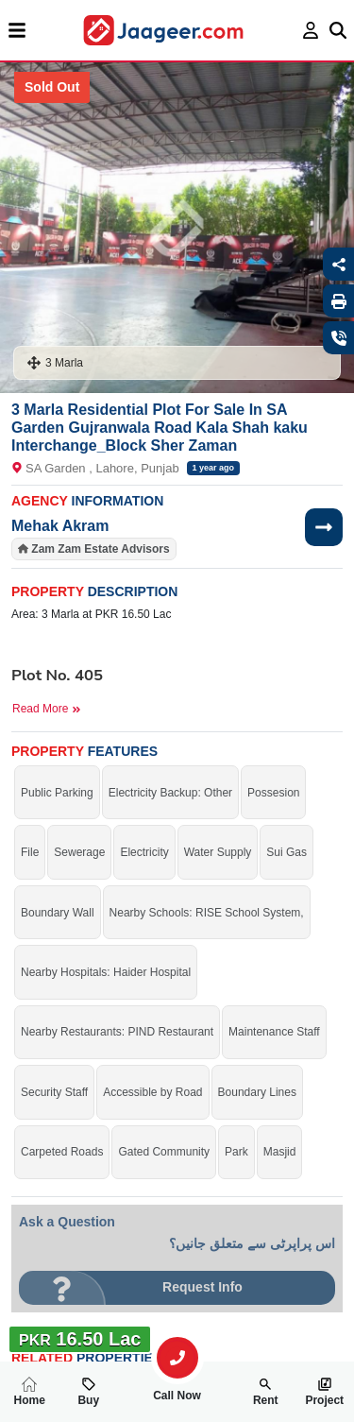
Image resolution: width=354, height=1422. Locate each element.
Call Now (177, 1388)
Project (324, 1392)
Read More (46, 708)
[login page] (311, 30)
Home (29, 1392)
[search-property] (177, 1357)
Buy (88, 1392)
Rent (265, 1392)
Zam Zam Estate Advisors (100, 549)
